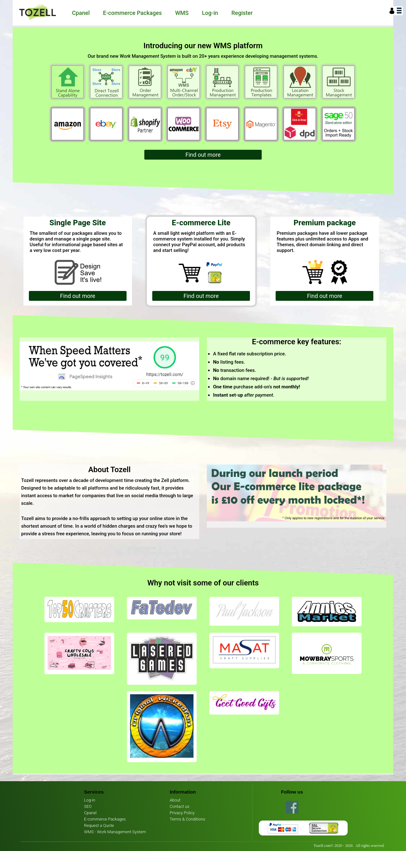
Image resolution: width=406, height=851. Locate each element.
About (175, 800)
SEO (88, 806)
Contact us (179, 806)
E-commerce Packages (132, 13)
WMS (182, 13)
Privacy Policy (182, 812)
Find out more (203, 154)
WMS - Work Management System (115, 831)
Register (242, 13)
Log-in (210, 13)
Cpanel (81, 13)
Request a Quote (99, 825)
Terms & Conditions (187, 819)
